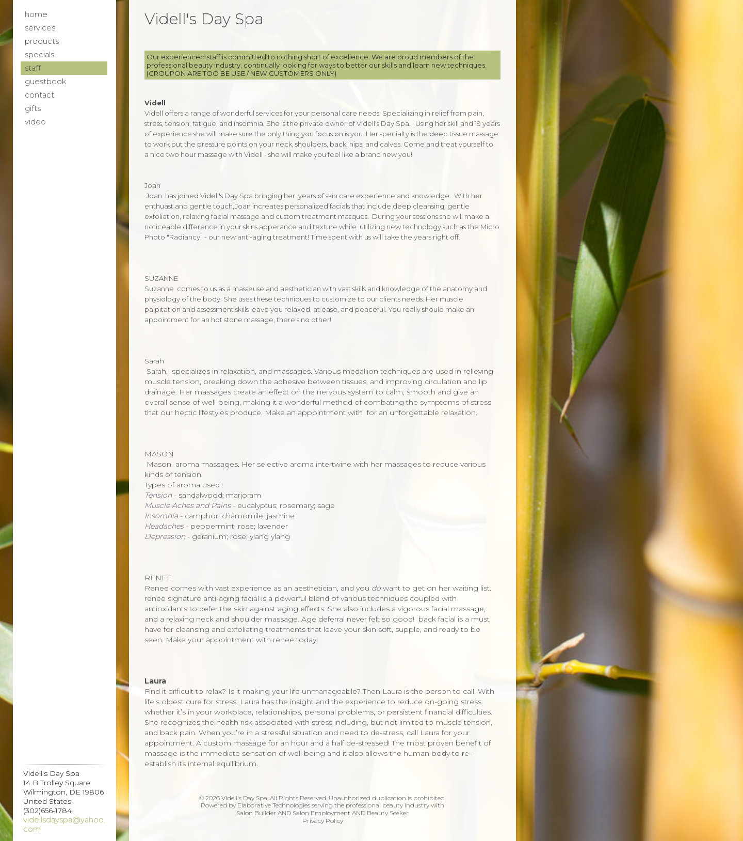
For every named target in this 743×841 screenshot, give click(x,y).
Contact (39, 95)
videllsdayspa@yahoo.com (64, 824)
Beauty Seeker (388, 813)
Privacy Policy (322, 820)
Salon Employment (321, 813)
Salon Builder (256, 813)
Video (35, 121)
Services (40, 28)
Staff (33, 68)
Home (36, 14)
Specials (39, 54)
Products (42, 41)
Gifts (33, 108)
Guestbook (45, 81)
